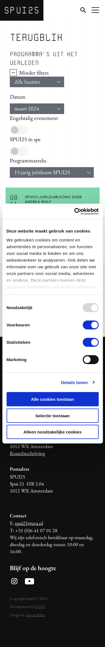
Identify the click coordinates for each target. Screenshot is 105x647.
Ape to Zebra (35, 614)
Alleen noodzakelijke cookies (53, 432)
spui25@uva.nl (29, 523)
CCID (40, 606)
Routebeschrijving (27, 453)
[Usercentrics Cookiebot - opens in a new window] (75, 211)
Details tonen (74, 382)
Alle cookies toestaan (52, 399)
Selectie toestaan (52, 415)
